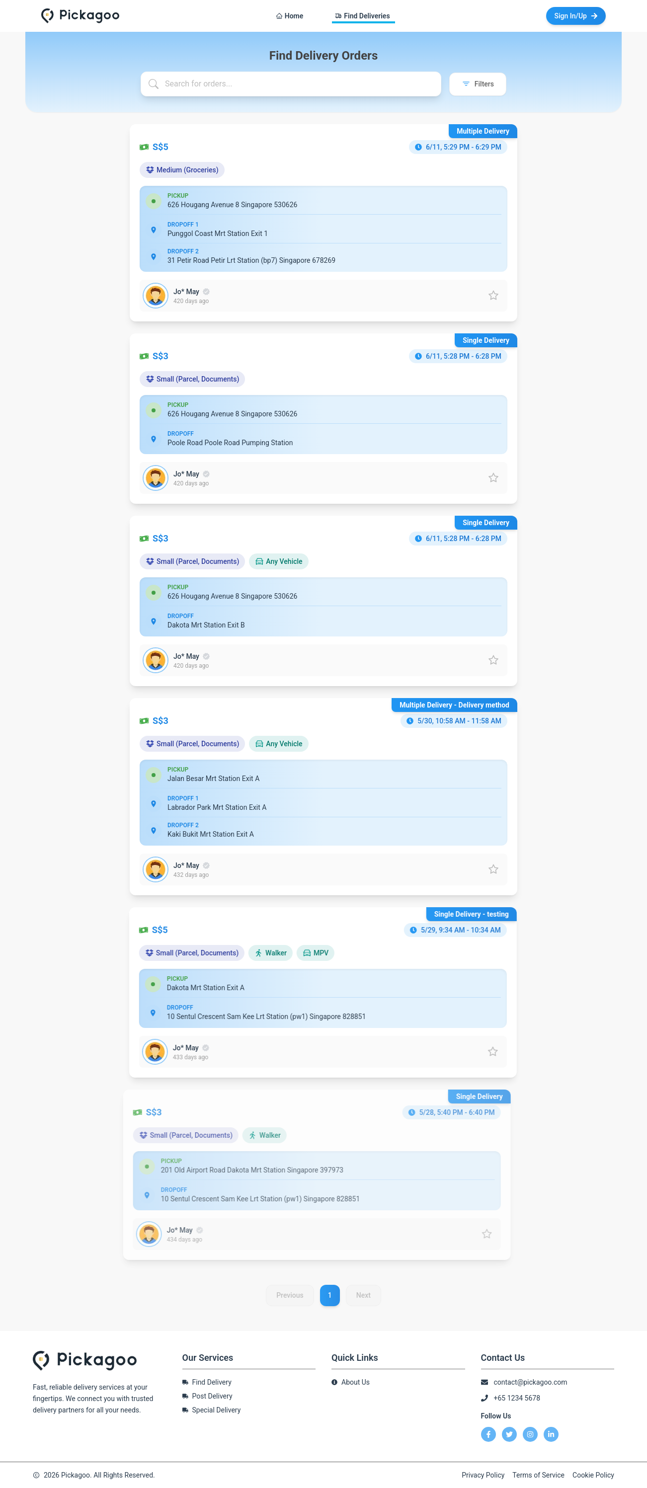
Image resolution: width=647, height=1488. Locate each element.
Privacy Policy (483, 1475)
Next (363, 1302)
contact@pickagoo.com (530, 1382)
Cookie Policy (593, 1475)
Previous (290, 1302)
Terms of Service (538, 1475)
